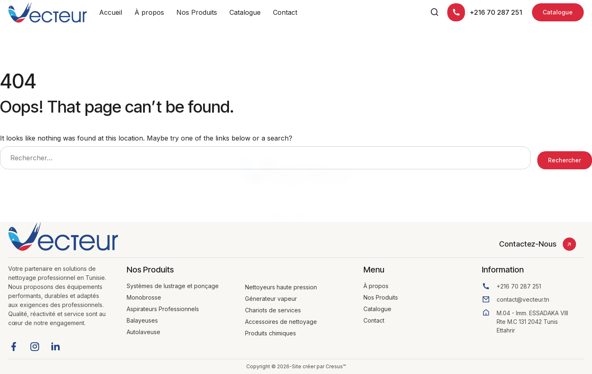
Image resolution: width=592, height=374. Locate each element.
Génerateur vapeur (271, 298)
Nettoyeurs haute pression (281, 287)
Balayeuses (142, 320)
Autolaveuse (143, 331)
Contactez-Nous (527, 244)
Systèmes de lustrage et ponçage (173, 285)
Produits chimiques (270, 333)
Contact (285, 12)
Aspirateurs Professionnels (163, 308)
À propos (149, 12)
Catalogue (245, 12)
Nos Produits (196, 12)
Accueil (110, 12)
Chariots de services (273, 310)
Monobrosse (144, 297)
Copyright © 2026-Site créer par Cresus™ (296, 366)
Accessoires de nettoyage (281, 321)
